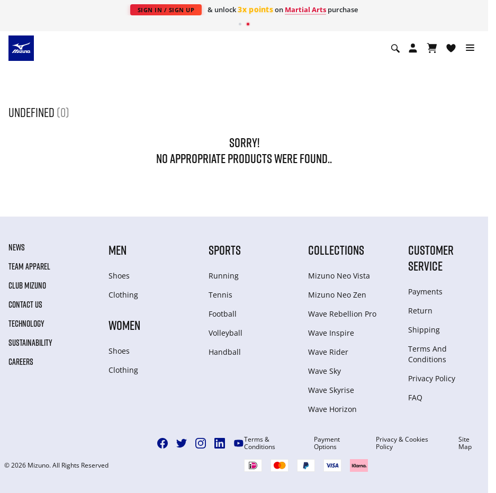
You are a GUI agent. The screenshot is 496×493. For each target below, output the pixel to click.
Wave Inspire (331, 333)
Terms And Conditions (427, 354)
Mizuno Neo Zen (337, 295)
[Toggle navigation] (470, 48)
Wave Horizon (332, 409)
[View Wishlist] (451, 48)
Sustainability (30, 342)
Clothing (123, 295)
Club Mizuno (27, 285)
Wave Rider (328, 352)
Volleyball (225, 333)
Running (224, 276)
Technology (26, 323)
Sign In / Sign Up (166, 10)
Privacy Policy (431, 378)
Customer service (431, 257)
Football (223, 314)
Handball (225, 352)
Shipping (424, 330)
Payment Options (327, 443)
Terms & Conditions (259, 443)
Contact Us (25, 304)
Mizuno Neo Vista (339, 276)
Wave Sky (324, 371)
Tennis (220, 295)
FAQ (415, 397)
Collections (336, 249)
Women (124, 325)
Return (420, 311)
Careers (20, 361)
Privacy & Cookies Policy (402, 443)
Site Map (465, 443)
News (16, 247)
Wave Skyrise (331, 390)
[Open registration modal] (412, 48)
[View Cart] (431, 48)
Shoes (119, 276)
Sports (225, 249)
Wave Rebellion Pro (342, 314)
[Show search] (395, 48)
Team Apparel (29, 266)
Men (118, 249)
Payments (425, 291)
